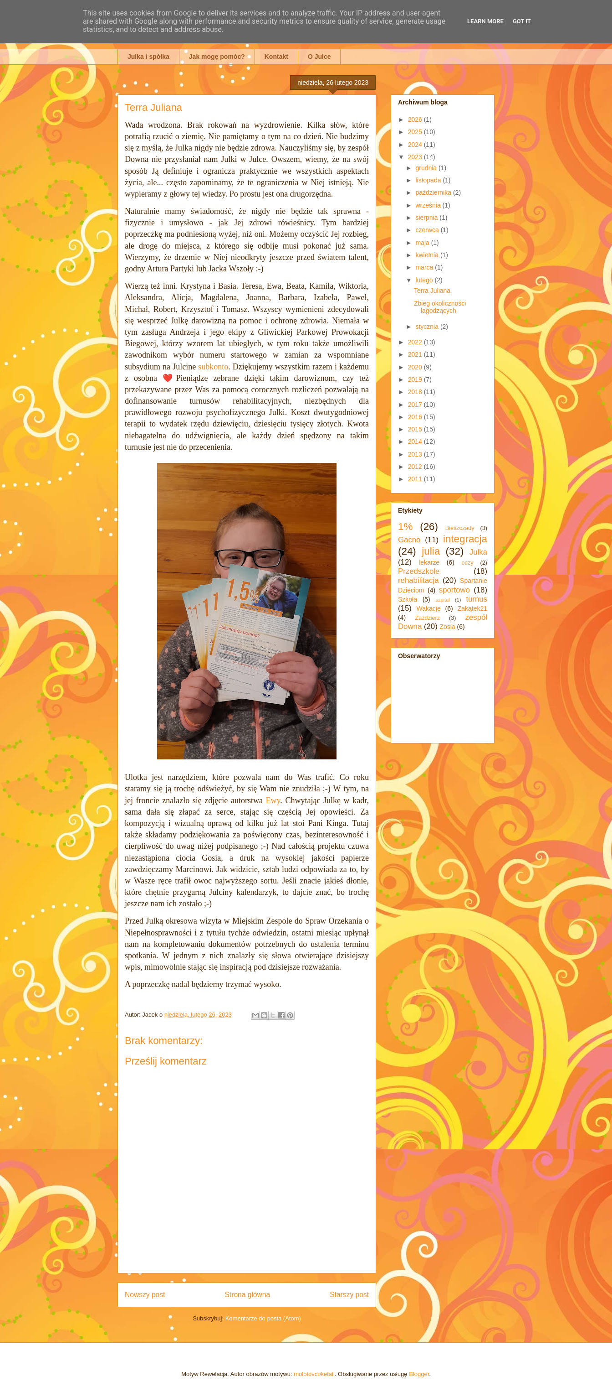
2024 (416, 144)
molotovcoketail (314, 1374)
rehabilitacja (418, 580)
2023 (416, 157)
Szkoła (407, 599)
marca (425, 267)
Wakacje (429, 608)
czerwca (427, 230)
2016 (416, 417)
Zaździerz (427, 618)
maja (423, 242)
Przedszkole (418, 571)
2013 (416, 454)
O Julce (319, 56)
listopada (429, 180)
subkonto (213, 366)
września (428, 205)
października (434, 192)
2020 (416, 367)
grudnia (427, 167)
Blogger (419, 1374)
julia (431, 551)
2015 (416, 429)
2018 (416, 391)
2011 (416, 479)
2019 (416, 379)
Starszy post (349, 1295)
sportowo (454, 590)
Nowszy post (145, 1295)
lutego (424, 280)
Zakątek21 (472, 608)
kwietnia (427, 255)
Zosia (447, 626)
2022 (416, 342)
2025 (416, 131)
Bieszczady (459, 528)
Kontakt (276, 56)
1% (405, 526)
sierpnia (427, 217)
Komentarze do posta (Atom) (263, 1318)
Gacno (409, 539)
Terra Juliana (432, 290)
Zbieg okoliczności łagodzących (440, 307)
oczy (468, 563)
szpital (442, 600)
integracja (465, 539)
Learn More (485, 21)
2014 (416, 441)
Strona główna (247, 1295)
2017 (416, 404)
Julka (478, 552)
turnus (476, 599)
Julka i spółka (148, 56)
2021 (416, 354)
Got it (522, 21)
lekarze (429, 562)
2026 (416, 119)
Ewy (273, 800)
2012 (416, 466)
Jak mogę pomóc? (217, 56)
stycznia (427, 326)
